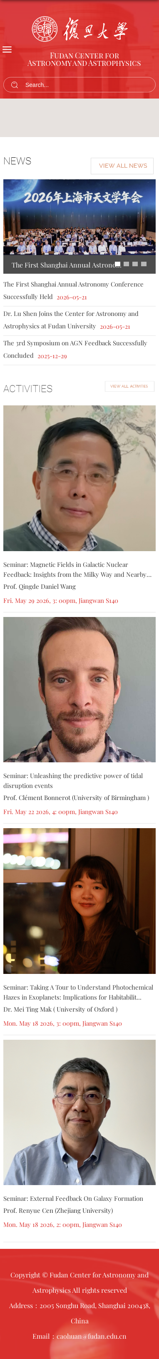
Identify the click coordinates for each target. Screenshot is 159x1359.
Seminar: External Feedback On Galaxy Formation (73, 1198)
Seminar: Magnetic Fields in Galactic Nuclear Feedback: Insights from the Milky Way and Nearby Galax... (75, 574)
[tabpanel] (79, 118)
